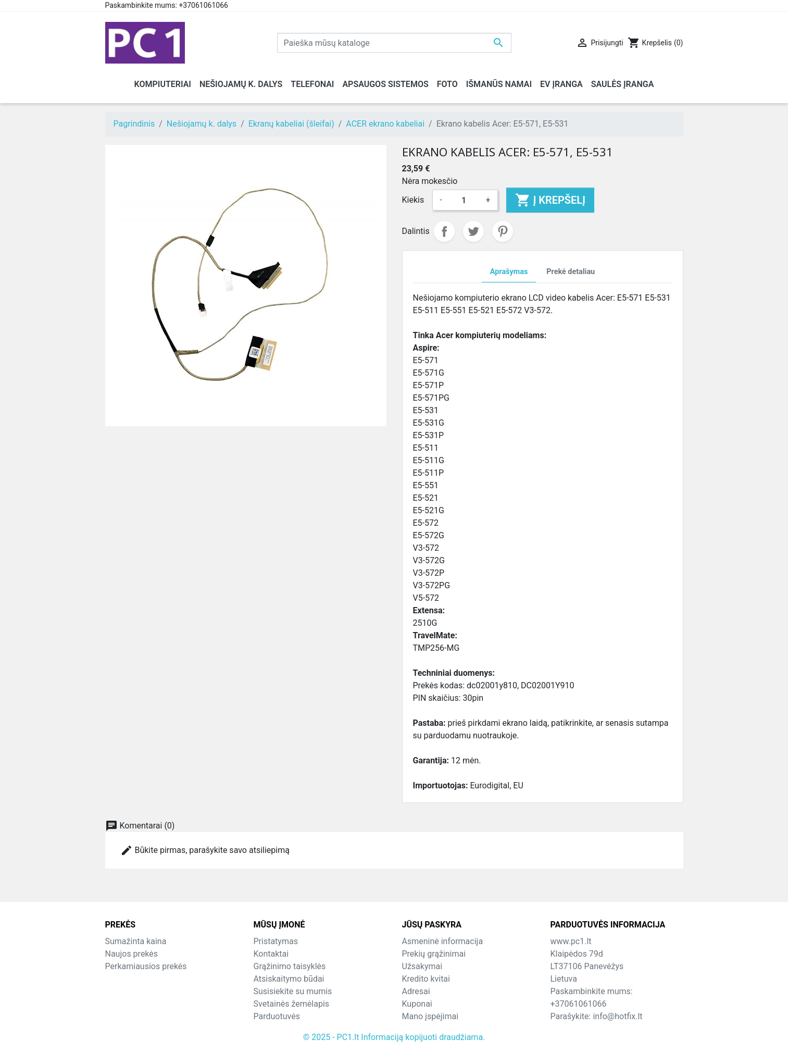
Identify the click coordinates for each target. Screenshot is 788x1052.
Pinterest (502, 231)
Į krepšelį (550, 200)
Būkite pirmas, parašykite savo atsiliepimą (205, 850)
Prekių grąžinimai (434, 954)
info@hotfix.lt (617, 1016)
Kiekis (413, 200)
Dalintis (444, 231)
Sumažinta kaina (136, 941)
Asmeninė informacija (442, 941)
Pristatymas (276, 941)
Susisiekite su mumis (293, 991)
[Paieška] (394, 43)
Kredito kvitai (426, 979)
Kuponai (417, 1004)
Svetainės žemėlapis (292, 1004)
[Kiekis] (464, 200)
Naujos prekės (131, 954)
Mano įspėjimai (430, 1016)
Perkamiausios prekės (146, 966)
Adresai (416, 991)
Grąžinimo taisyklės (290, 966)
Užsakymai (422, 966)
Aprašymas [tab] (509, 271)
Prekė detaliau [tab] (570, 271)
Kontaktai (271, 954)
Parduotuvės (277, 1016)
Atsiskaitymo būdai (289, 979)
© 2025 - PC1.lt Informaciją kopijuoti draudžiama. (394, 1037)
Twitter (473, 231)
